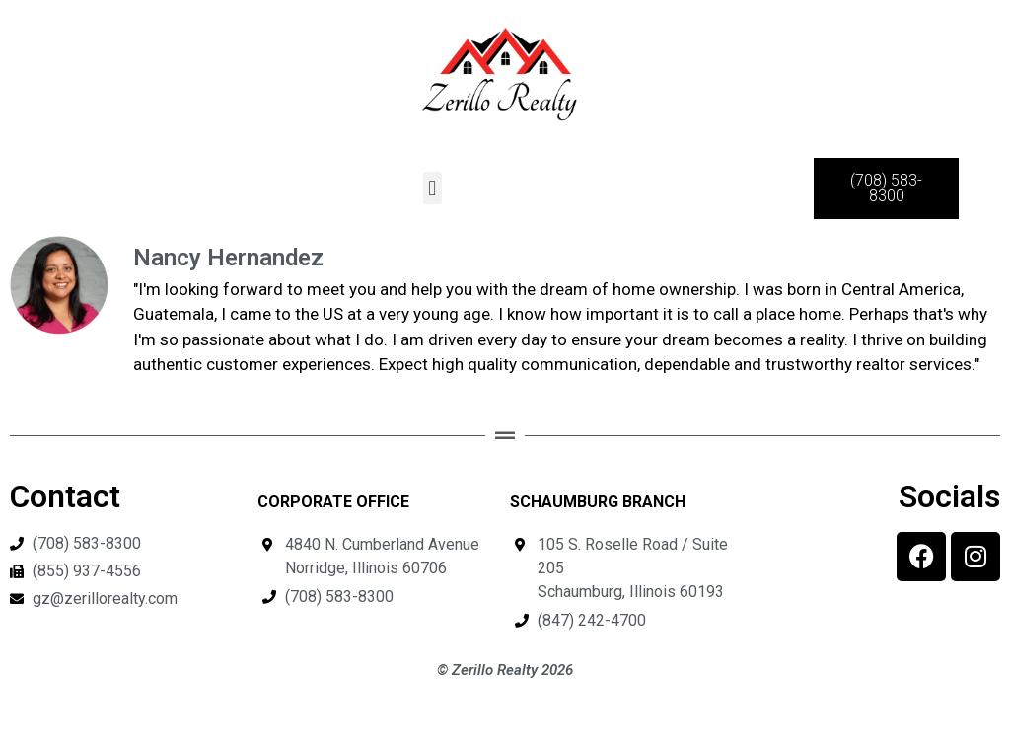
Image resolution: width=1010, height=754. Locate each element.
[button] (432, 188)
